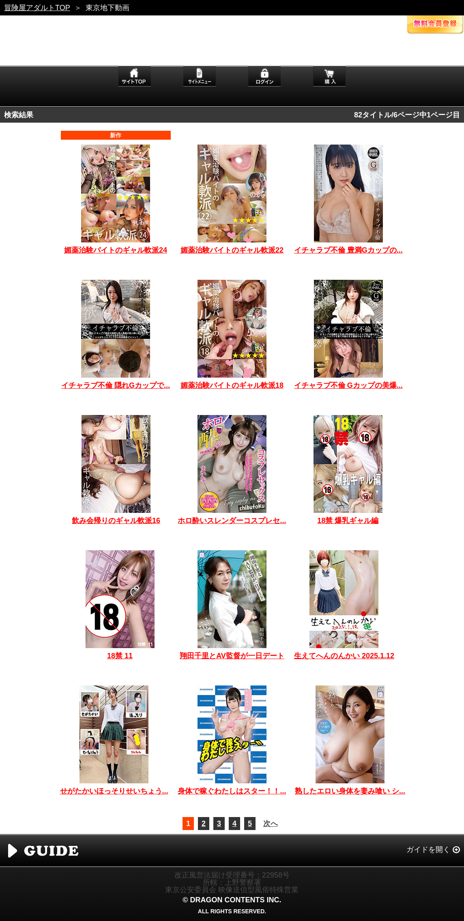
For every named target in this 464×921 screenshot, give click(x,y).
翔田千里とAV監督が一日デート (232, 656)
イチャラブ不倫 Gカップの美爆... (348, 385)
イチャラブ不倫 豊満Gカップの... (348, 250)
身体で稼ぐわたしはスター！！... (232, 791)
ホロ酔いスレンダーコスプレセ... (232, 521)
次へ (270, 823)
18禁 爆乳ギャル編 (347, 521)
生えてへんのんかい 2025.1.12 (344, 656)
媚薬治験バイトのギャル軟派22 (232, 250)
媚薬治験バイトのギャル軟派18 (232, 385)
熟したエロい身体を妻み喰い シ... (350, 791)
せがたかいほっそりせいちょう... (114, 791)
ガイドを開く (428, 849)
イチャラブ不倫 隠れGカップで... (115, 385)
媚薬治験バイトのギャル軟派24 (115, 250)
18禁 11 (120, 656)
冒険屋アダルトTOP (37, 8)
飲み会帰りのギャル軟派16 (116, 521)
